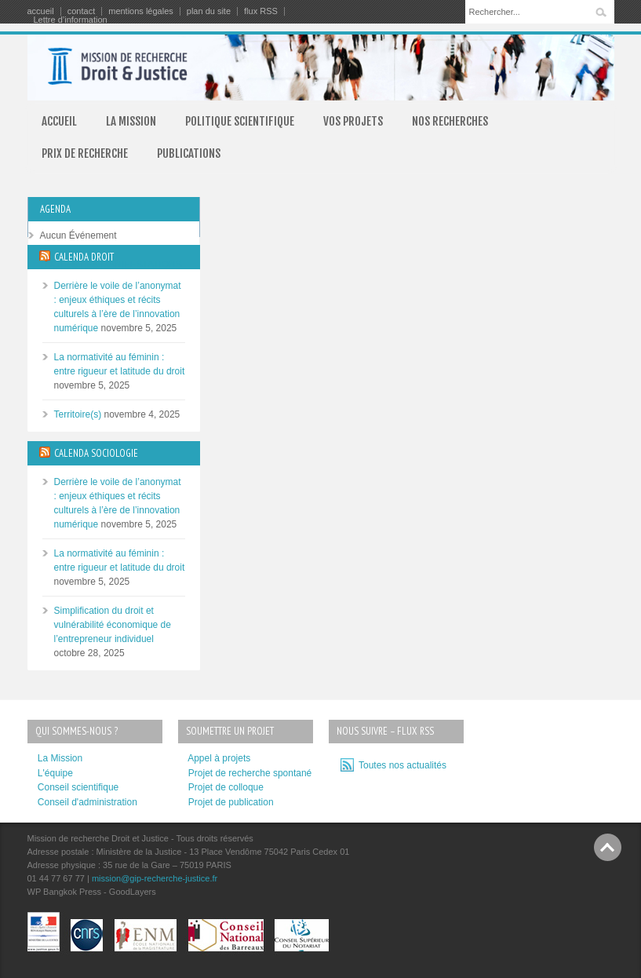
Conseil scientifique (78, 787)
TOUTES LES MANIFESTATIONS (111, 264)
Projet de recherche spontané (249, 773)
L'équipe (55, 773)
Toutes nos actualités (400, 765)
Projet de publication (231, 802)
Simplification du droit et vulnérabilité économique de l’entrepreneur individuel (112, 624)
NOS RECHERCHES (450, 121)
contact (81, 11)
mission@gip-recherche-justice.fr (154, 878)
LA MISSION (131, 121)
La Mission (60, 758)
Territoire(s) (78, 414)
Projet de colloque (226, 787)
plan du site (209, 11)
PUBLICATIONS (188, 153)
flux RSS (261, 11)
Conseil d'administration (87, 802)
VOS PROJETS (353, 121)
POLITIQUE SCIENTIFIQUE (239, 121)
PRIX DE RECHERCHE (85, 153)
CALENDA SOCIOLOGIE (96, 453)
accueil (40, 11)
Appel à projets (219, 758)
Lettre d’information (70, 20)
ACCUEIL (59, 121)
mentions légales (140, 11)
